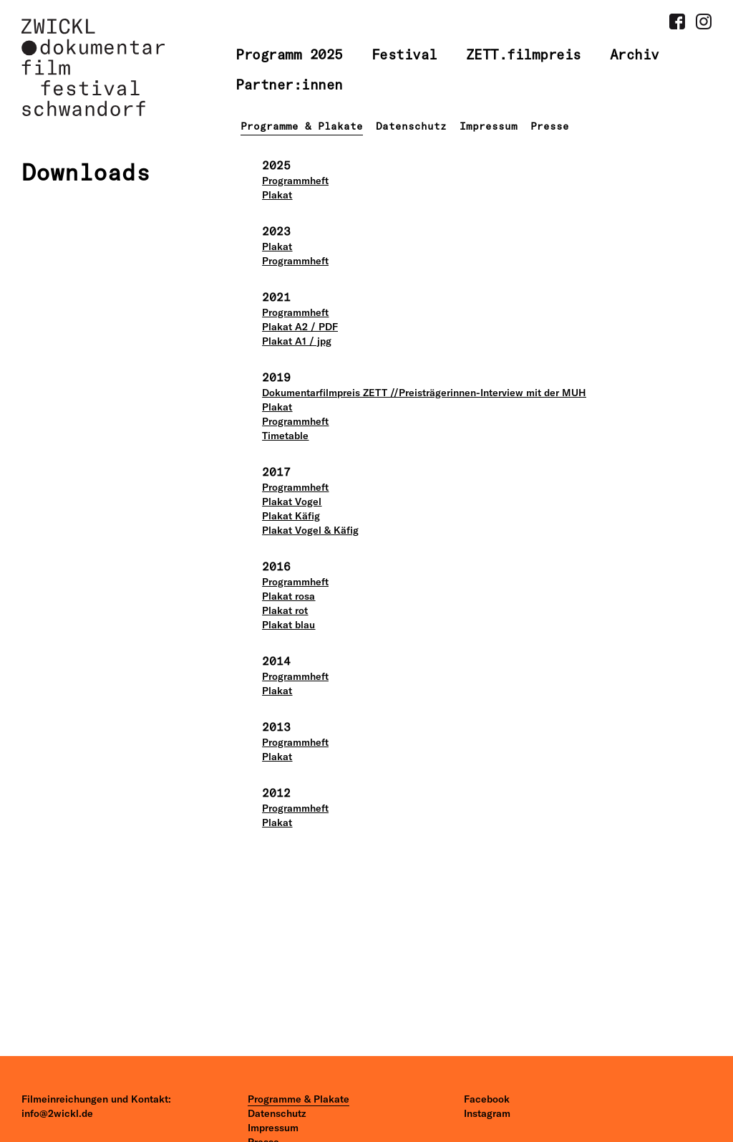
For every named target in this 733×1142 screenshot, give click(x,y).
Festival (404, 54)
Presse (549, 126)
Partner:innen (289, 84)
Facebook (487, 1099)
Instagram (487, 1113)
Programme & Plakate (302, 126)
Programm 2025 (289, 54)
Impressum (489, 126)
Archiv (634, 54)
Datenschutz (411, 126)
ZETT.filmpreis (523, 54)
